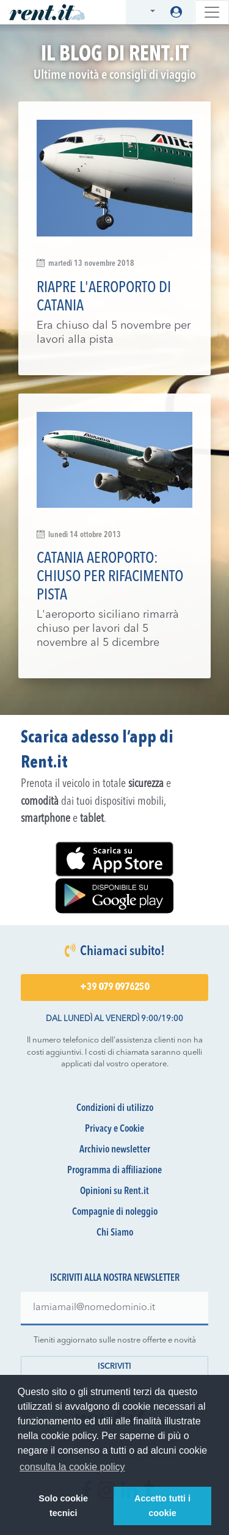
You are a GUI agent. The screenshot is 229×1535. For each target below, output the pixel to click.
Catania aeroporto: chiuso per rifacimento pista (110, 577)
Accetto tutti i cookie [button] (162, 1505)
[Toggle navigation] (212, 12)
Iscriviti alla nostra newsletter (115, 1278)
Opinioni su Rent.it (114, 1191)
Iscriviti (114, 1367)
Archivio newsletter (114, 1150)
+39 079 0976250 (114, 987)
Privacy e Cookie (114, 1129)
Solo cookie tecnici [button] (63, 1505)
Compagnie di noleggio (115, 1212)
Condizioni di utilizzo (114, 1108)
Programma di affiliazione (114, 1171)
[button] (145, 12)
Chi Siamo (114, 1233)
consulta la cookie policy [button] (72, 1467)
